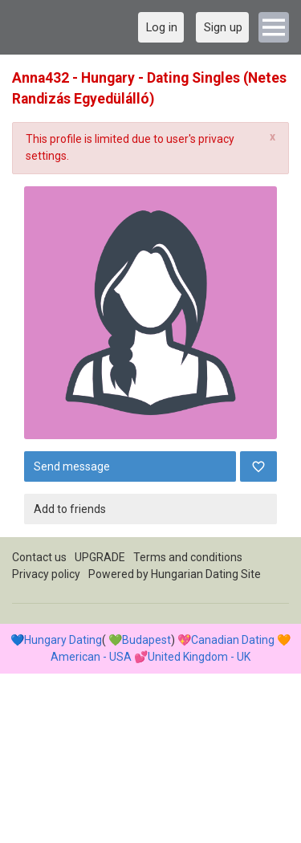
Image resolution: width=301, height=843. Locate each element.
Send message (72, 466)
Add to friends (70, 509)
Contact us (39, 557)
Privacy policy (46, 574)
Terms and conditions (187, 557)
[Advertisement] (150, 687)
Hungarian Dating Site (206, 574)
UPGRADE (100, 557)
